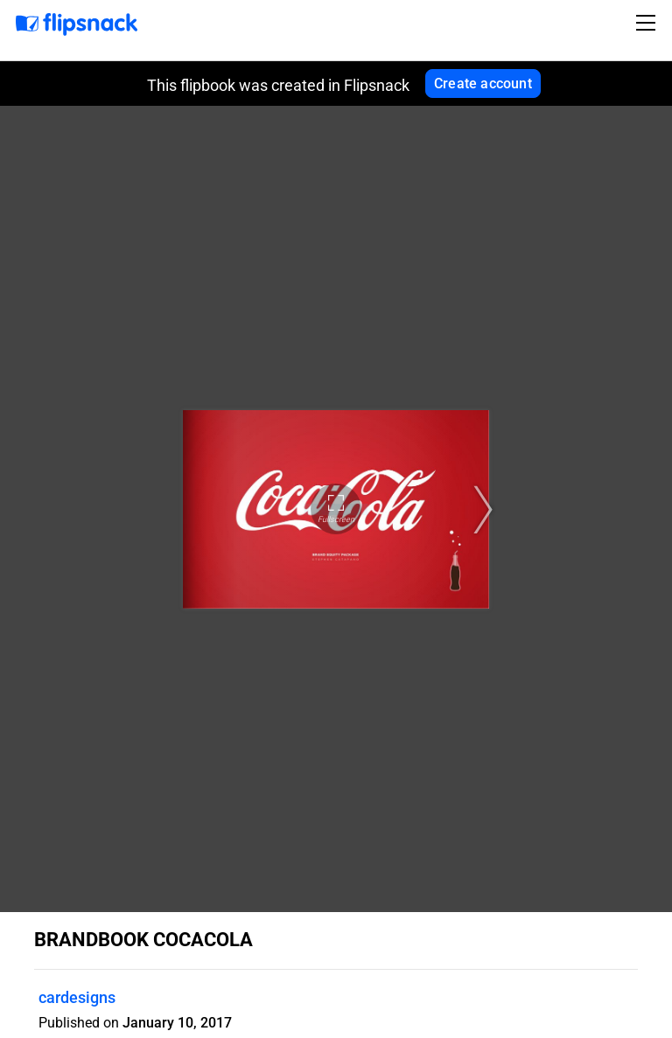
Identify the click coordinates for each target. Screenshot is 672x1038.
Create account (483, 83)
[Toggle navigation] (648, 23)
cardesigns (77, 997)
